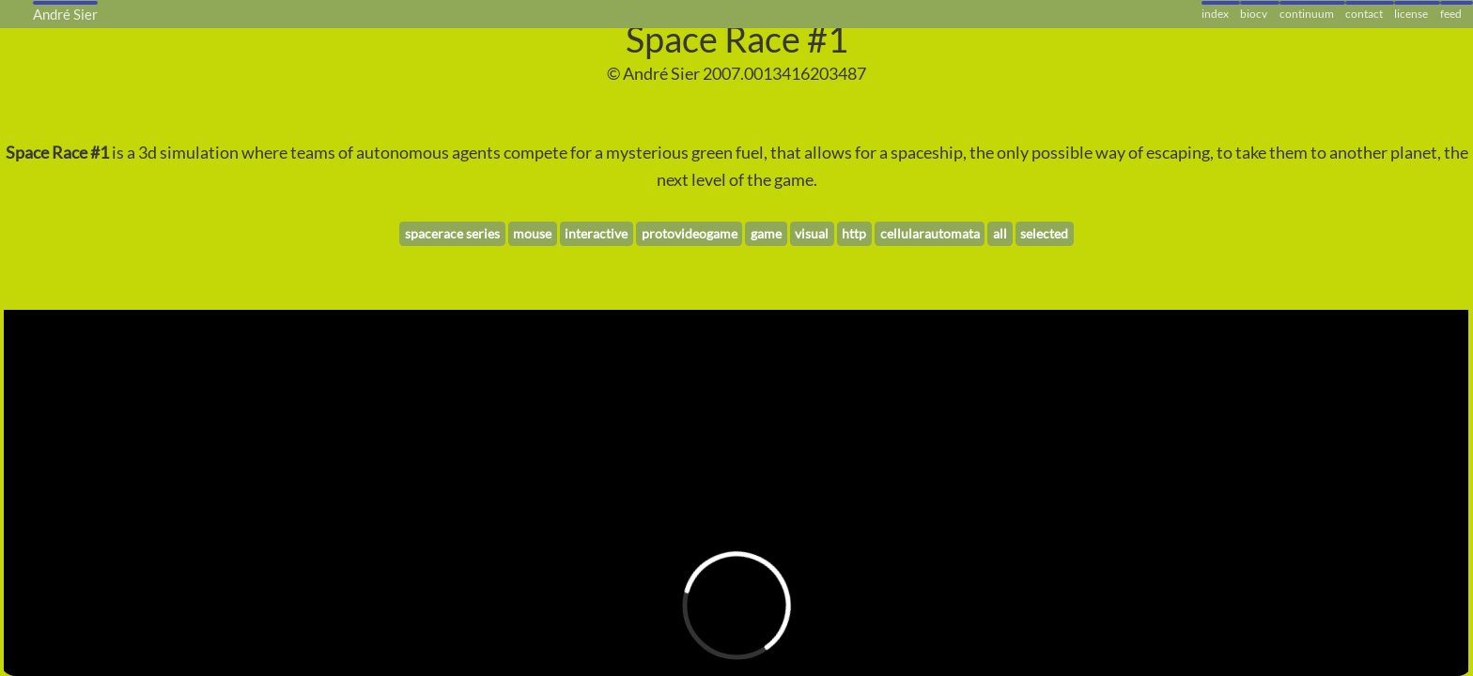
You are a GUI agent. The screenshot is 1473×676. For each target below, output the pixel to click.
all (1000, 233)
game (766, 233)
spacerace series (452, 233)
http (854, 233)
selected (1044, 233)
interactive (596, 233)
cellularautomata (930, 233)
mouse (532, 233)
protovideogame (689, 233)
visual (812, 233)
